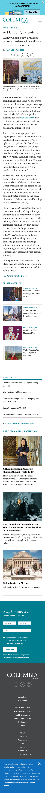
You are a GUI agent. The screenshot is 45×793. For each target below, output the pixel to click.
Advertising (22, 740)
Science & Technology (22, 711)
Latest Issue (22, 697)
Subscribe (22, 736)
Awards (22, 747)
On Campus (22, 722)
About (22, 733)
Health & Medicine (22, 715)
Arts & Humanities (10, 28)
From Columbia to (14, 408)
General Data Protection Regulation (16, 655)
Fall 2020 (20, 50)
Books (22, 725)
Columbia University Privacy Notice (16, 658)
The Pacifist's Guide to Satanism (17, 392)
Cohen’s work (27, 117)
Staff (22, 743)
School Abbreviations (22, 754)
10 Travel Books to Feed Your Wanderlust (20, 414)
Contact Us (22, 750)
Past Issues (22, 700)
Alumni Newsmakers (22, 718)
